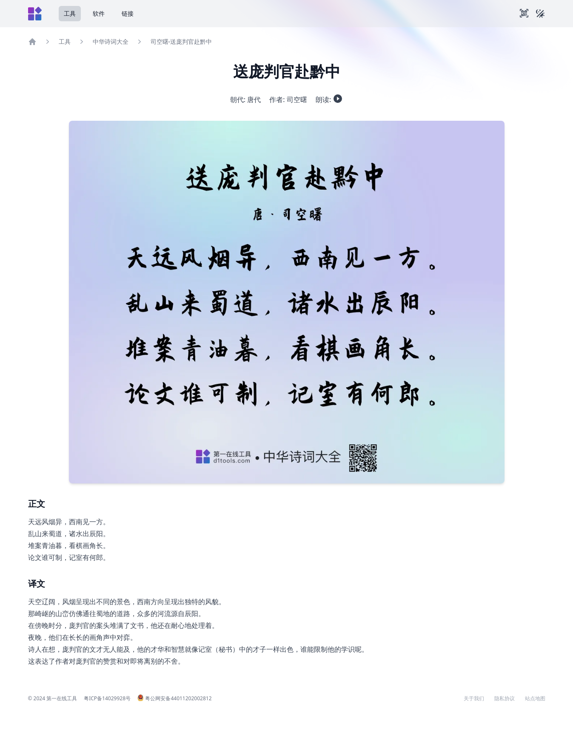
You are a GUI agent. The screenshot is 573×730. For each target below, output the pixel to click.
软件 (99, 13)
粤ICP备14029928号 (107, 698)
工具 (70, 13)
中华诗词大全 (110, 41)
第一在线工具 (61, 698)
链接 (128, 13)
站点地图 (535, 698)
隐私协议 (504, 698)
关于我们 (474, 698)
